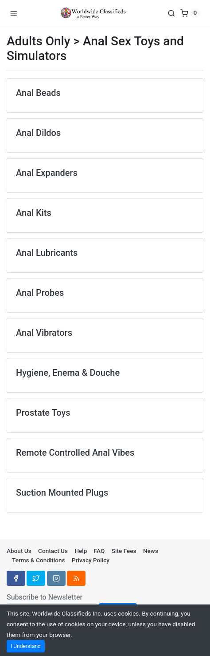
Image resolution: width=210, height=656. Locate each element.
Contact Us (53, 550)
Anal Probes (40, 292)
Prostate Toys (43, 412)
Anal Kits (33, 212)
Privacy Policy (90, 560)
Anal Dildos (38, 132)
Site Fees (124, 550)
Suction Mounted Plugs (62, 492)
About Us (19, 550)
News (150, 550)
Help (80, 550)
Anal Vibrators (44, 332)
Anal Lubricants (47, 252)
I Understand (26, 646)
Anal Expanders (47, 172)
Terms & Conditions (38, 560)
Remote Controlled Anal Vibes (75, 452)
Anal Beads (38, 92)
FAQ (99, 550)
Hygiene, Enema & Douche (68, 372)
